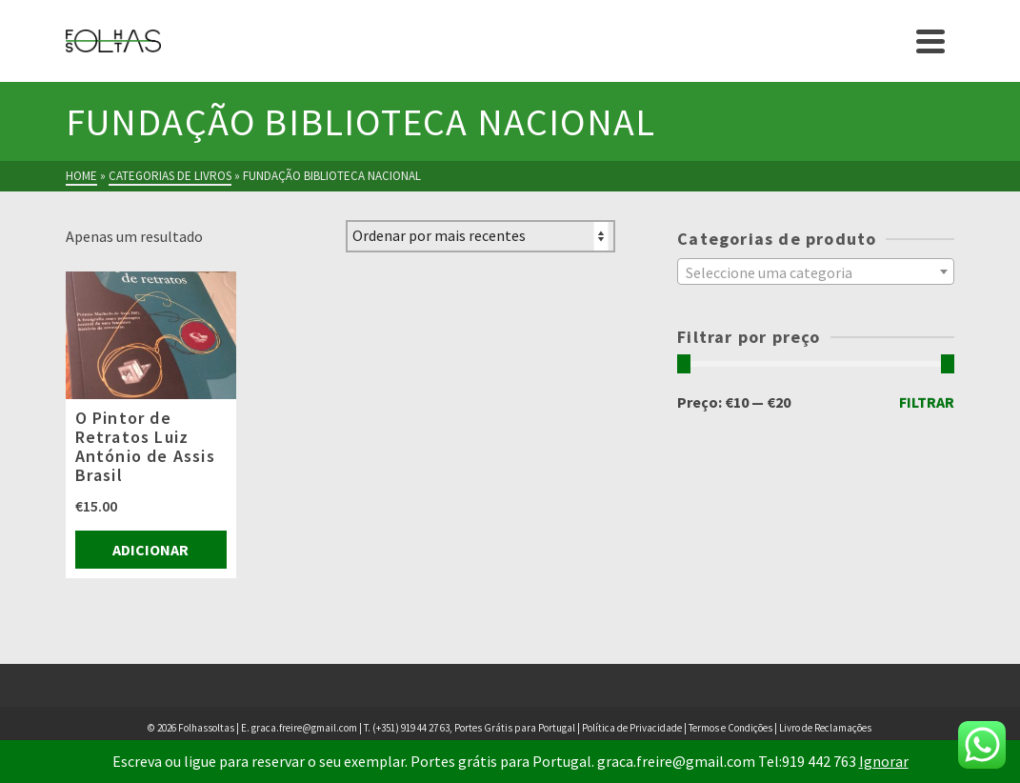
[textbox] (815, 272)
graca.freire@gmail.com (304, 727)
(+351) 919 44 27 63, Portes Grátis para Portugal (474, 727)
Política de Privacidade (632, 727)
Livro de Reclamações (825, 727)
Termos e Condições (730, 727)
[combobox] (815, 271)
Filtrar (926, 402)
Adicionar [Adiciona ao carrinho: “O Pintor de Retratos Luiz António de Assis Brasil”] (150, 549)
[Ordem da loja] (480, 236)
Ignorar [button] (884, 761)
